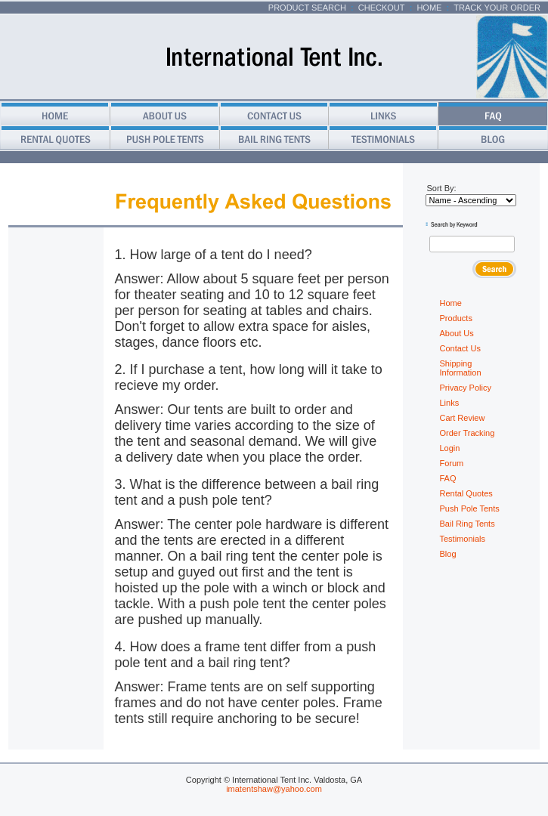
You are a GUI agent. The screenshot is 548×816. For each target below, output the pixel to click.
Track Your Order (497, 7)
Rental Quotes (466, 493)
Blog (448, 553)
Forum (452, 463)
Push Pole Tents (470, 508)
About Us (457, 333)
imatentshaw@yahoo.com (274, 788)
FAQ (448, 478)
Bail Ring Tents (467, 523)
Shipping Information (460, 368)
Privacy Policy (465, 387)
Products (456, 318)
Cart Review (462, 417)
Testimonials (463, 538)
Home (428, 7)
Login (450, 448)
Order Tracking (467, 432)
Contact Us (460, 348)
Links (450, 402)
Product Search (307, 7)
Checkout (381, 7)
